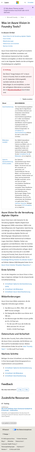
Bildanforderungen (8, 41)
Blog (2, 441)
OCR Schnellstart (27, 205)
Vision (22, 17)
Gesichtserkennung (7, 107)
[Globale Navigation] (2, 2)
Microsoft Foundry (12, 17)
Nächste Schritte (8, 46)
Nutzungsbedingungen (8, 446)
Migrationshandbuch (14, 90)
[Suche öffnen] (25, 2)
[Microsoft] (17, 2)
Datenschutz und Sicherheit (11, 43)
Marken (3, 449)
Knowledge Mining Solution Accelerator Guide (16, 260)
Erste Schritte (7, 38)
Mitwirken (10, 441)
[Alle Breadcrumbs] (3, 17)
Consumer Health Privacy (8, 444)
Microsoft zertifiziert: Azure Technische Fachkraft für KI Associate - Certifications (16, 409)
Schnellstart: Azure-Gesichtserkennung (17, 292)
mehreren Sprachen (20, 203)
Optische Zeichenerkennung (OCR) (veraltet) (7, 161)
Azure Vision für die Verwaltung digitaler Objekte (17, 36)
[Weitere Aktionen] (32, 17)
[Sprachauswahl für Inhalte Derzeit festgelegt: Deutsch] (5, 429)
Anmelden (31, 2)
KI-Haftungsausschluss (7, 438)
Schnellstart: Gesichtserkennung (15, 376)
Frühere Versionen (22, 438)
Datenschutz (19, 441)
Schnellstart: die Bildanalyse (14, 289)
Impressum (20, 446)
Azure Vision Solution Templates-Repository (15, 265)
